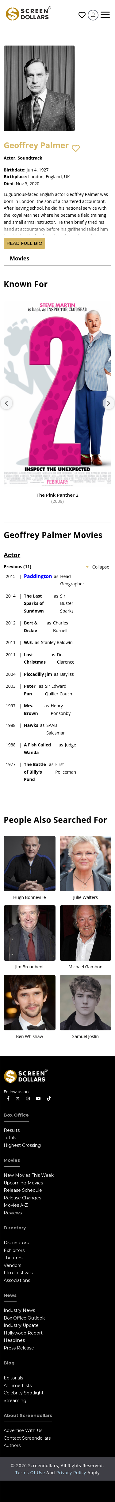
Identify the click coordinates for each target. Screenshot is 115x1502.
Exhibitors (14, 1250)
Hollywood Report (23, 1333)
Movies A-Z (16, 1205)
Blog (9, 1363)
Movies (19, 258)
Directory (15, 1228)
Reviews (13, 1213)
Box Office (16, 1115)
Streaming (15, 1400)
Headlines (14, 1340)
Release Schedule (23, 1190)
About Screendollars (28, 1415)
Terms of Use (30, 1472)
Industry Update (21, 1325)
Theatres (13, 1258)
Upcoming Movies (23, 1183)
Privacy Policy (72, 1472)
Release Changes (22, 1198)
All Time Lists (18, 1385)
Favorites (82, 15)
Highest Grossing (22, 1145)
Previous (6, 403)
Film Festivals (18, 1273)
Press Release (19, 1348)
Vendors (12, 1265)
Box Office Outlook (24, 1318)
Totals (10, 1137)
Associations (17, 1280)
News (10, 1295)
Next (108, 403)
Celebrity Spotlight (24, 1393)
